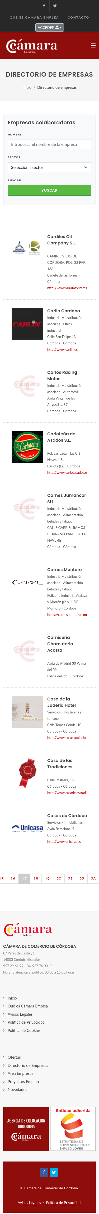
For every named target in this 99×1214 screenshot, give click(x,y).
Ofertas (14, 1057)
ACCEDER (48, 27)
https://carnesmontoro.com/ (68, 614)
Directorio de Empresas (28, 1065)
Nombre (15, 134)
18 (35, 878)
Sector (14, 157)
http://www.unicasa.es (64, 841)
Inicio (26, 87)
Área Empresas (20, 1073)
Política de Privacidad (26, 1022)
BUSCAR (14, 180)
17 (24, 878)
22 (81, 878)
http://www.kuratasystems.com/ (71, 288)
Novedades (17, 1089)
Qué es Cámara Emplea (34, 17)
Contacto (78, 17)
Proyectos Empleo (23, 1081)
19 (47, 878)
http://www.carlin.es (62, 349)
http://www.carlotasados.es (67, 472)
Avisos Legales (20, 1014)
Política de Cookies (24, 1030)
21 (70, 878)
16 (12, 878)
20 (58, 878)
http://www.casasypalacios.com (71, 737)
